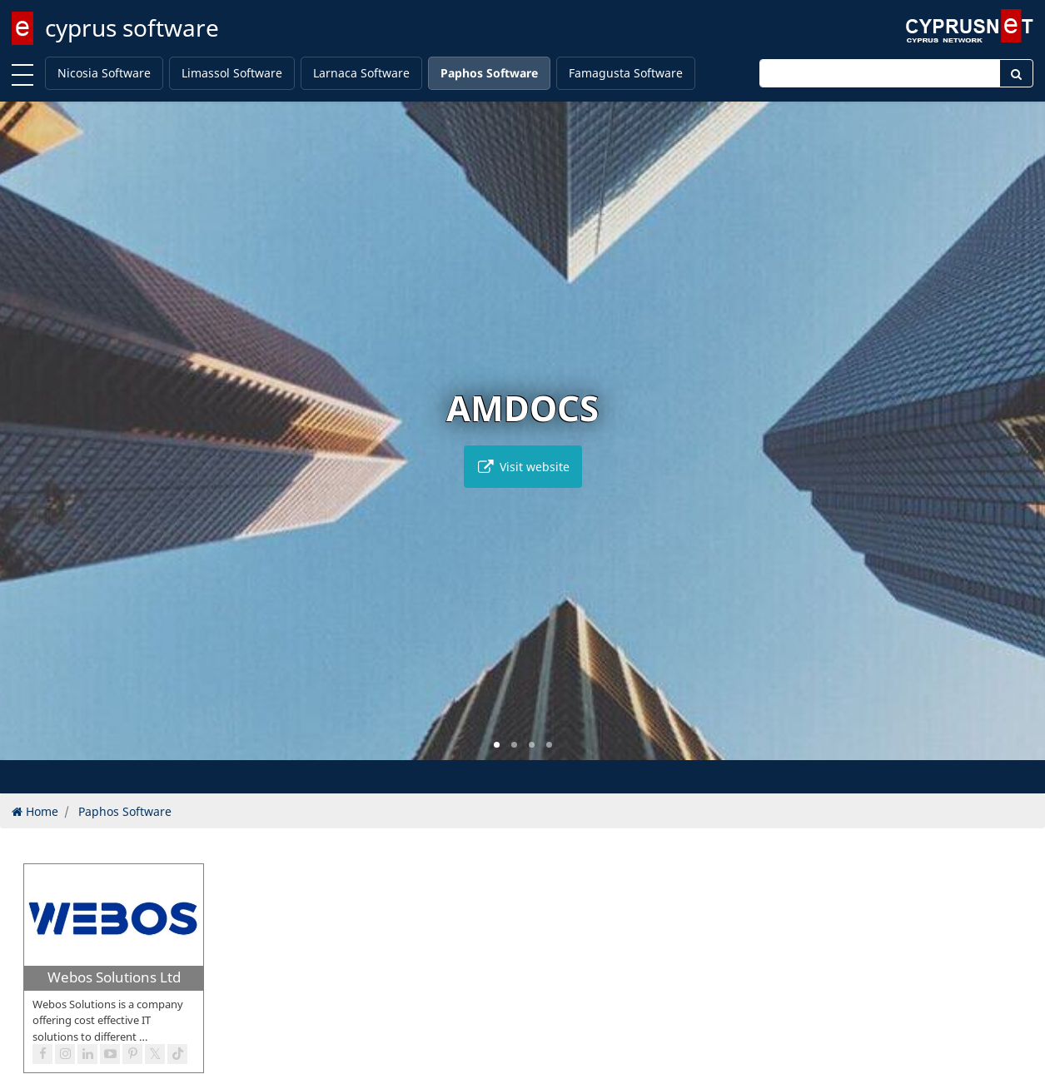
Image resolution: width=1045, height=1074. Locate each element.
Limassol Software (232, 73)
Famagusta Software (626, 73)
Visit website (523, 467)
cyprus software (132, 27)
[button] (496, 745)
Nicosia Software (104, 73)
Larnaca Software (361, 73)
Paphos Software (489, 73)
